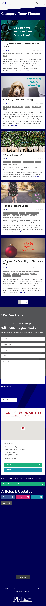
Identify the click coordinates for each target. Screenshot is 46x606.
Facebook (6, 497)
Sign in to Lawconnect (11, 484)
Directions (9, 470)
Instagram (21, 497)
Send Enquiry (8, 400)
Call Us (8, 465)
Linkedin (36, 497)
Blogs (5, 503)
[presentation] (14, 392)
